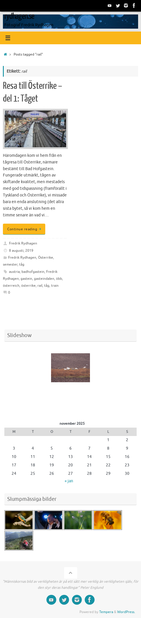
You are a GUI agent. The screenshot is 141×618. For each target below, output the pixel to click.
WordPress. (126, 612)
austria (14, 271)
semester (10, 264)
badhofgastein (32, 271)
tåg (21, 264)
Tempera (106, 612)
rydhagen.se (19, 16)
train (55, 285)
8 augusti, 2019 (21, 250)
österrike (28, 285)
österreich (11, 285)
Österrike (45, 257)
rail (39, 285)
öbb (59, 278)
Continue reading (25, 229)
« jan (69, 481)
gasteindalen (44, 278)
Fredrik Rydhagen (23, 243)
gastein (26, 278)
